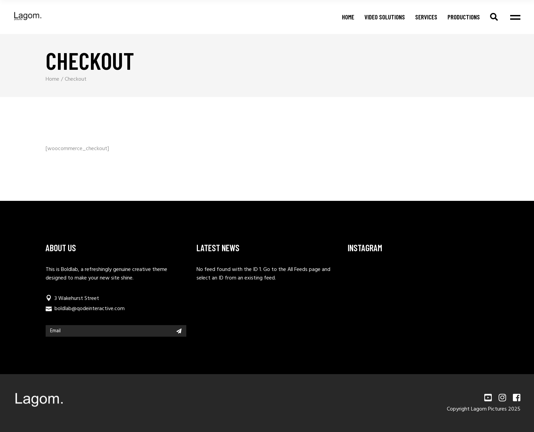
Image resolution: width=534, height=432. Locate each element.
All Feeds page (303, 269)
